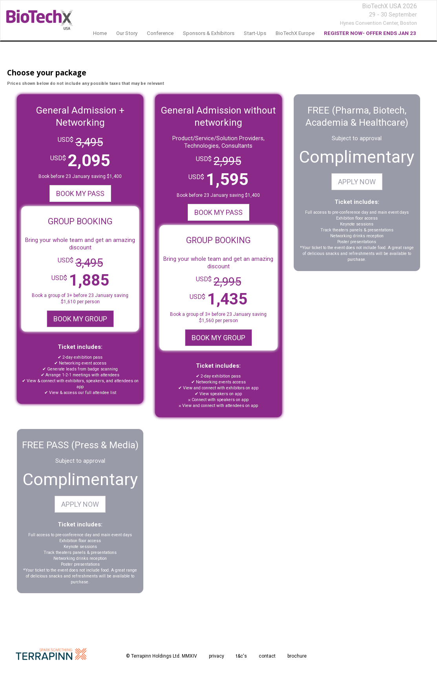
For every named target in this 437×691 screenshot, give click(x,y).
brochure (297, 656)
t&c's (241, 656)
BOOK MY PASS (80, 193)
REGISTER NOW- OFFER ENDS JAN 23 (370, 33)
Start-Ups (255, 33)
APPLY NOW (357, 182)
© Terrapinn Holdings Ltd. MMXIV (161, 656)
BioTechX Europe (295, 33)
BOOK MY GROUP (80, 319)
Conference (160, 33)
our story (126, 33)
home (100, 33)
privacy (216, 656)
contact (267, 656)
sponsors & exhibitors (208, 33)
